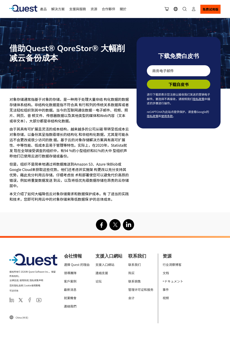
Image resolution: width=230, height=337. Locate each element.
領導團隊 (70, 273)
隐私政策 (198, 99)
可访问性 (13, 290)
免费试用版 (210, 9)
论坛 (98, 281)
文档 (166, 273)
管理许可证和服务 (140, 289)
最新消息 (70, 289)
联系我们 (134, 264)
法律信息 (13, 280)
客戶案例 (70, 281)
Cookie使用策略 (32, 285)
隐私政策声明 (36, 280)
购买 (131, 273)
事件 (166, 289)
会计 (131, 298)
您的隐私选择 (16, 285)
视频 (166, 298)
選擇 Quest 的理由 (77, 264)
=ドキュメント (173, 281)
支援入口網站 (104, 264)
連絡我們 (70, 306)
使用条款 (167, 116)
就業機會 (70, 298)
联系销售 (134, 281)
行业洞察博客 (172, 264)
